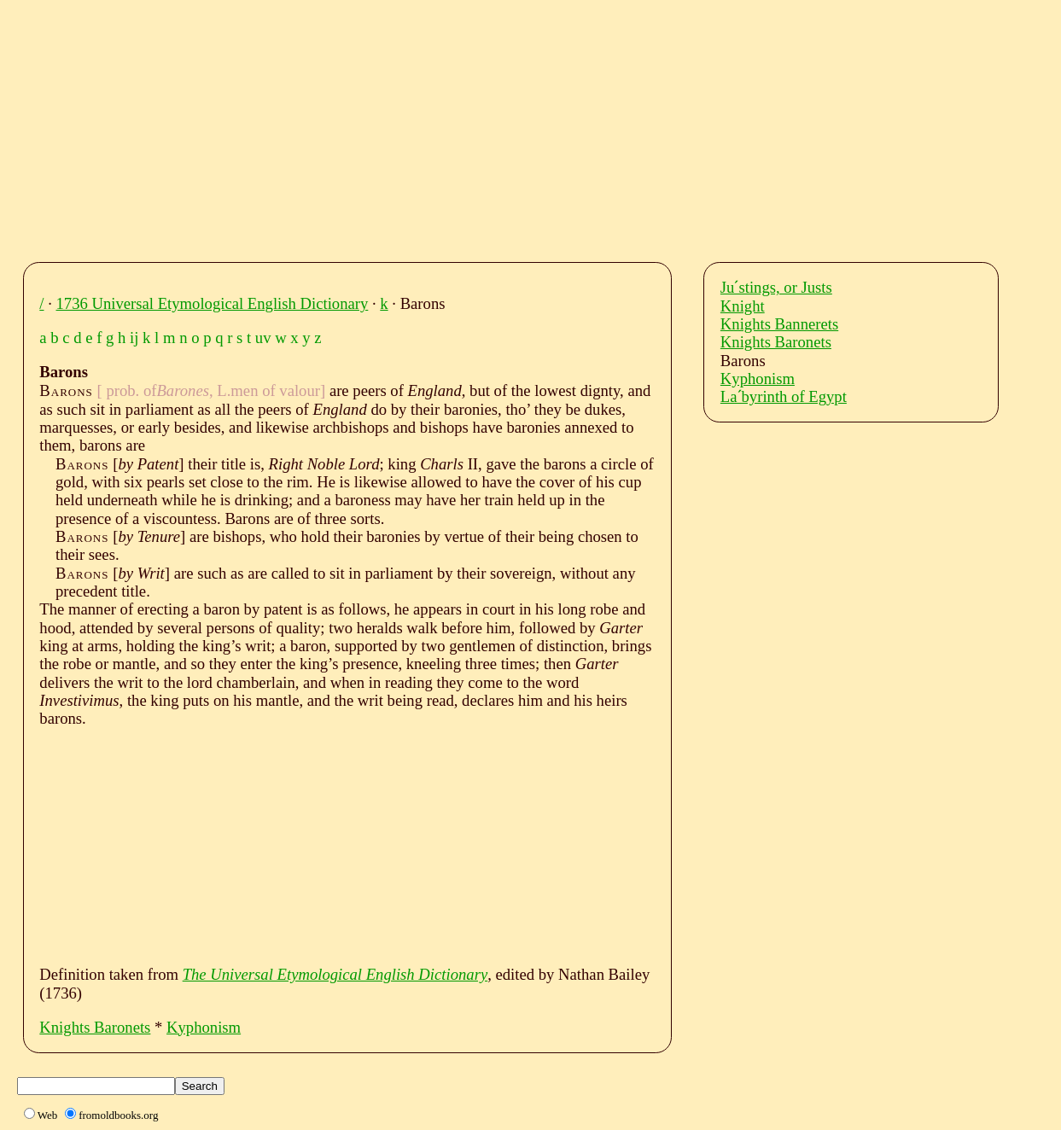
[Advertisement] (546, 126)
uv (263, 338)
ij (134, 338)
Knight (742, 306)
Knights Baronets (94, 1027)
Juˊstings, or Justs (776, 287)
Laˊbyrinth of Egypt (783, 396)
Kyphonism (203, 1027)
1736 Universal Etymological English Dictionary (212, 303)
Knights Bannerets (779, 324)
